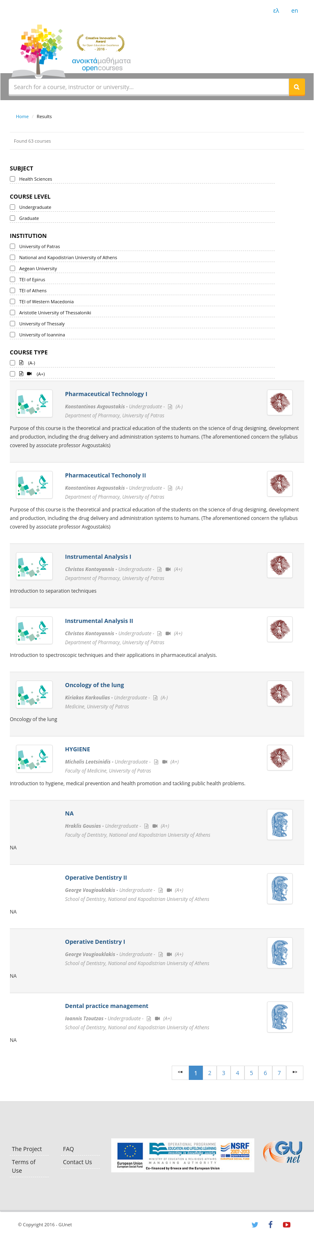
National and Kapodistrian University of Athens (68, 257)
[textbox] (149, 86)
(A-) (27, 362)
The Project (27, 1149)
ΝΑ (69, 813)
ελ (276, 10)
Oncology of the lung (94, 685)
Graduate (29, 218)
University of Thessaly (42, 323)
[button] (297, 86)
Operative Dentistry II (96, 877)
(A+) (32, 373)
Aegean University (38, 268)
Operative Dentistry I (95, 941)
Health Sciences (35, 179)
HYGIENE (77, 749)
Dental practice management (106, 1006)
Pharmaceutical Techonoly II (105, 475)
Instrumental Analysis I (98, 556)
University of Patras (39, 246)
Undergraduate (35, 207)
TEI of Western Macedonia (46, 301)
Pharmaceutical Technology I (106, 394)
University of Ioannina (42, 335)
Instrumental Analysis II (99, 621)
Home (22, 116)
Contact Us (77, 1162)
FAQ (68, 1149)
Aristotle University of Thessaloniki (55, 312)
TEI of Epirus (32, 279)
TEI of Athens (33, 290)
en (295, 10)
